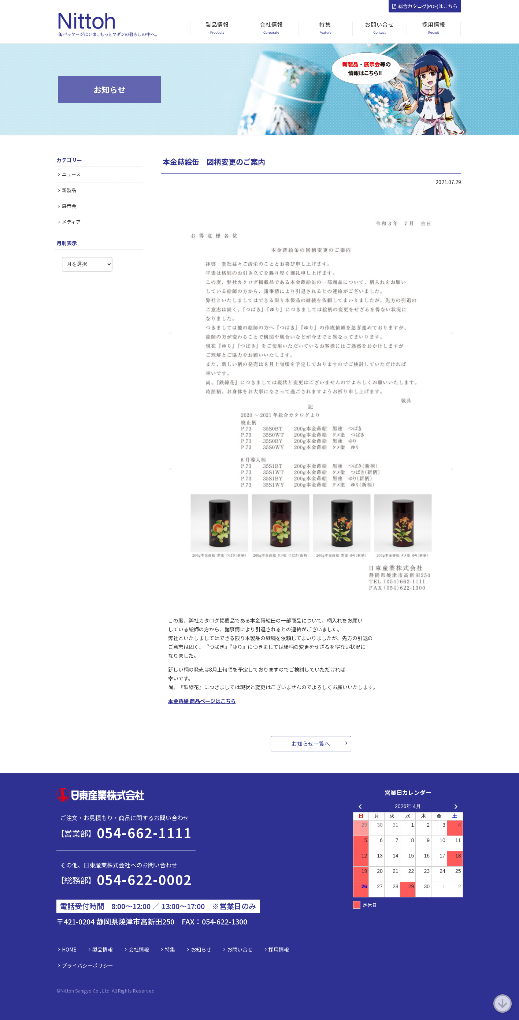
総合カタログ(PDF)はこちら (424, 6)
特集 (170, 949)
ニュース (69, 174)
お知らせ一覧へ (311, 743)
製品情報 (102, 949)
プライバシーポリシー (87, 965)
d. (154, 990)
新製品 (67, 190)
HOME (69, 949)
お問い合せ (240, 949)
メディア (69, 221)
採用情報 (278, 949)
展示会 (67, 205)
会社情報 (139, 949)
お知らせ (201, 949)
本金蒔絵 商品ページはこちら (202, 701)
